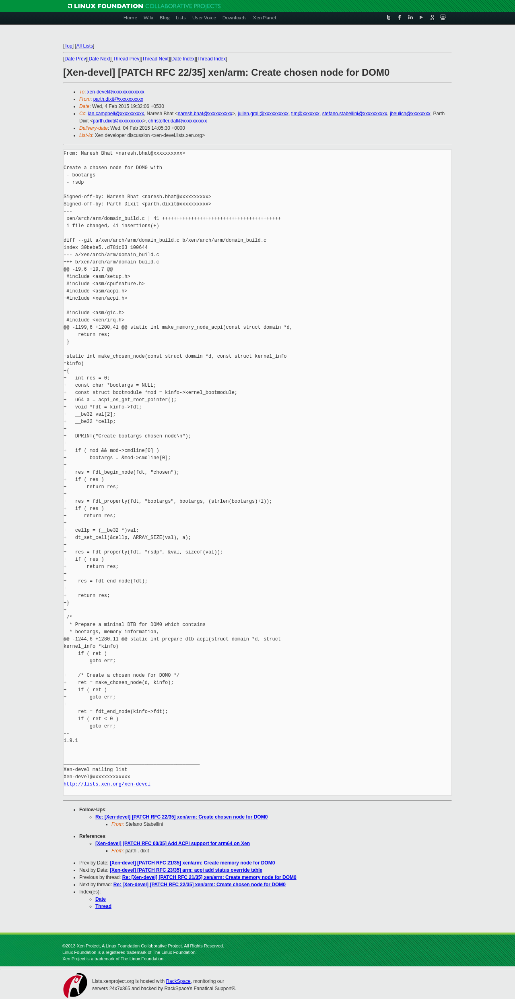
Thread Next (155, 59)
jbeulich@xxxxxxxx (410, 113)
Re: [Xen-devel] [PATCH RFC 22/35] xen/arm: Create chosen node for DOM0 (181, 817)
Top (68, 46)
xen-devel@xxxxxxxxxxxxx (115, 92)
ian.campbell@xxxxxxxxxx (116, 113)
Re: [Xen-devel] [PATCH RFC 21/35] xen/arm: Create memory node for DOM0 (209, 877)
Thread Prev (126, 59)
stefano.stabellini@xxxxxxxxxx (354, 113)
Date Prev (75, 59)
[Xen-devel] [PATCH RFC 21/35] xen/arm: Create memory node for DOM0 (192, 863)
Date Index (183, 59)
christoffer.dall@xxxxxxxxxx (177, 121)
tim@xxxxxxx (305, 113)
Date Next (99, 59)
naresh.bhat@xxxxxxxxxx (205, 113)
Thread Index (212, 59)
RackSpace (178, 981)
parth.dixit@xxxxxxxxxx (118, 99)
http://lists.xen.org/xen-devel (107, 784)
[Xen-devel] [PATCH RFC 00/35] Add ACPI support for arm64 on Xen (172, 843)
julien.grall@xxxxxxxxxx (263, 113)
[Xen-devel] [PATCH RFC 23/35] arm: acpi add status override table (186, 870)
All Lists (84, 46)
